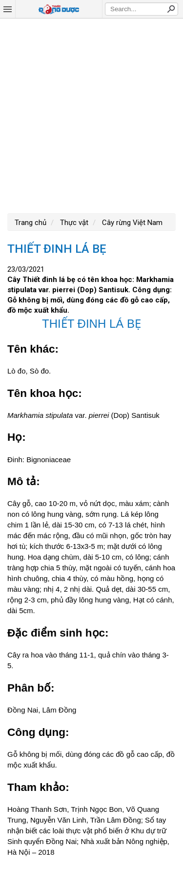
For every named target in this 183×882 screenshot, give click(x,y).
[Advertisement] (91, 114)
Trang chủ (30, 222)
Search (170, 9)
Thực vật (73, 222)
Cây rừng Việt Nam (131, 222)
